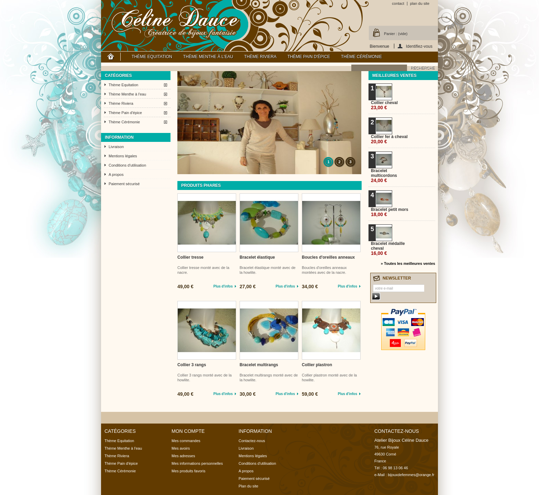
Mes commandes (186, 441)
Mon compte (188, 431)
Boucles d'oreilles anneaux (328, 257)
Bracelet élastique (257, 257)
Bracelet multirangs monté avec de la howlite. (269, 377)
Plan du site (248, 486)
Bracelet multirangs (259, 364)
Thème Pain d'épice (308, 56)
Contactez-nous (252, 441)
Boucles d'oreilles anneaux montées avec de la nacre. (324, 270)
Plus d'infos (223, 286)
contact (398, 3)
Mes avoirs (181, 448)
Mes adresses (183, 456)
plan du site (419, 3)
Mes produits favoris (188, 471)
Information (119, 137)
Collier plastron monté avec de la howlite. (329, 377)
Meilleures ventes (394, 75)
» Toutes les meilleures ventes (408, 263)
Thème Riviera (260, 56)
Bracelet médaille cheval (388, 248)
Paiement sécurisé (124, 184)
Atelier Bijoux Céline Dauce (176, 20)
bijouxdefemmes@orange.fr (411, 475)
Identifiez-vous (419, 46)
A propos (116, 174)
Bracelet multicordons (384, 175)
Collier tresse (190, 257)
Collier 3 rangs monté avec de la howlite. (204, 377)
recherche (422, 68)
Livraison (116, 147)
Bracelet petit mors (389, 212)
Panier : (395, 34)
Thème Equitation (152, 56)
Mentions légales (123, 156)
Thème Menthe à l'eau (208, 56)
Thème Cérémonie (361, 56)
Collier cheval (384, 105)
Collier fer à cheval (389, 139)
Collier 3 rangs (191, 364)
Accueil (111, 57)
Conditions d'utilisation (127, 165)
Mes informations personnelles (197, 463)
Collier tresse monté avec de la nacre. (203, 270)
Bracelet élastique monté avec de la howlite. (268, 270)
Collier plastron (317, 364)
